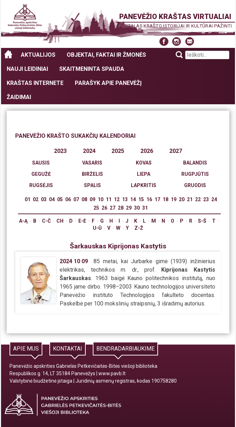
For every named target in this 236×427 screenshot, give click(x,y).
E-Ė (82, 221)
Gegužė (41, 174)
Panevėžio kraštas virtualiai (175, 16)
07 (76, 199)
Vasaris (92, 163)
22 (198, 199)
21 (190, 199)
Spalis (92, 185)
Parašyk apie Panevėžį (108, 83)
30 (137, 208)
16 (149, 199)
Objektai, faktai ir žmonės (106, 54)
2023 (60, 151)
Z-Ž (138, 228)
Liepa (143, 174)
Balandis (195, 163)
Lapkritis (143, 185)
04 (52, 199)
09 (92, 199)
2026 (146, 151)
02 (35, 199)
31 (145, 208)
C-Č (46, 221)
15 (141, 199)
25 (96, 208)
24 (214, 199)
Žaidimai (19, 97)
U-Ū (97, 228)
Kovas (144, 163)
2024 (89, 151)
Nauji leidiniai (27, 69)
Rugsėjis (41, 185)
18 (165, 199)
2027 (175, 151)
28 (120, 208)
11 (108, 199)
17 (157, 199)
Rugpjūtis (195, 174)
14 (133, 199)
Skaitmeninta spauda (91, 69)
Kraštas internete (35, 83)
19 (173, 199)
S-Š (202, 221)
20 (181, 199)
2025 (117, 151)
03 (44, 199)
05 (60, 199)
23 (206, 199)
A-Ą (23, 221)
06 (68, 199)
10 (100, 199)
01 (27, 199)
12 (117, 199)
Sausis (41, 163)
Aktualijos (38, 54)
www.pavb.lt (112, 373)
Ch (59, 221)
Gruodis (195, 185)
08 (84, 199)
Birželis (92, 174)
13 (125, 199)
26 (104, 208)
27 (112, 208)
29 (129, 208)
